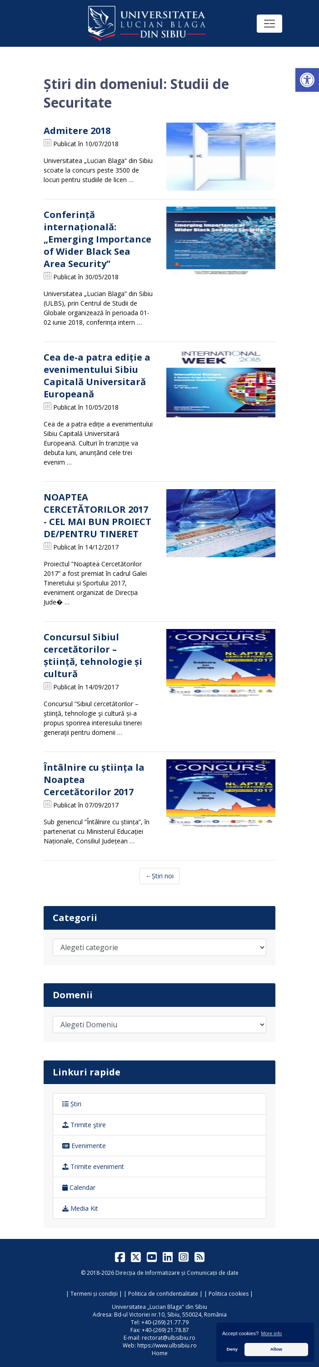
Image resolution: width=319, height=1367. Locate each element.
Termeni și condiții (94, 1294)
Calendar (78, 1187)
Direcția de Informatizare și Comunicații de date (177, 1273)
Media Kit (80, 1208)
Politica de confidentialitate (163, 1294)
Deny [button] (232, 1349)
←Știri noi (159, 876)
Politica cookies (229, 1294)
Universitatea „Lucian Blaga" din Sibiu (159, 1307)
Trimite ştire (84, 1124)
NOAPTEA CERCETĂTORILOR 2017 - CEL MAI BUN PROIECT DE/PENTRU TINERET (97, 515)
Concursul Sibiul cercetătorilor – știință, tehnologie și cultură (93, 655)
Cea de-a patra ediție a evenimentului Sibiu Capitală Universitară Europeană (97, 375)
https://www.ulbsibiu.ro (167, 1345)
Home (160, 1353)
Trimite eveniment (93, 1166)
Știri (71, 1104)
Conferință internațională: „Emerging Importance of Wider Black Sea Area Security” (97, 239)
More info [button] (271, 1333)
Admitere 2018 (77, 130)
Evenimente (84, 1145)
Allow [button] (276, 1349)
